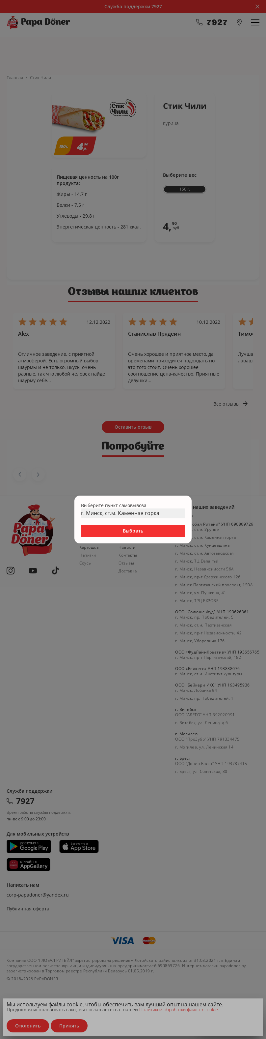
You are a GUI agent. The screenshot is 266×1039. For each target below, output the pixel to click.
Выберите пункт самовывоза (113, 505)
